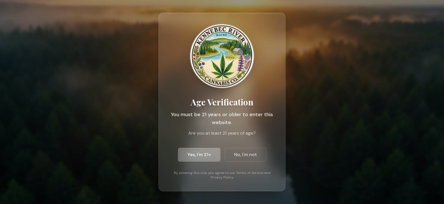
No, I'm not (245, 155)
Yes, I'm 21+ (199, 155)
